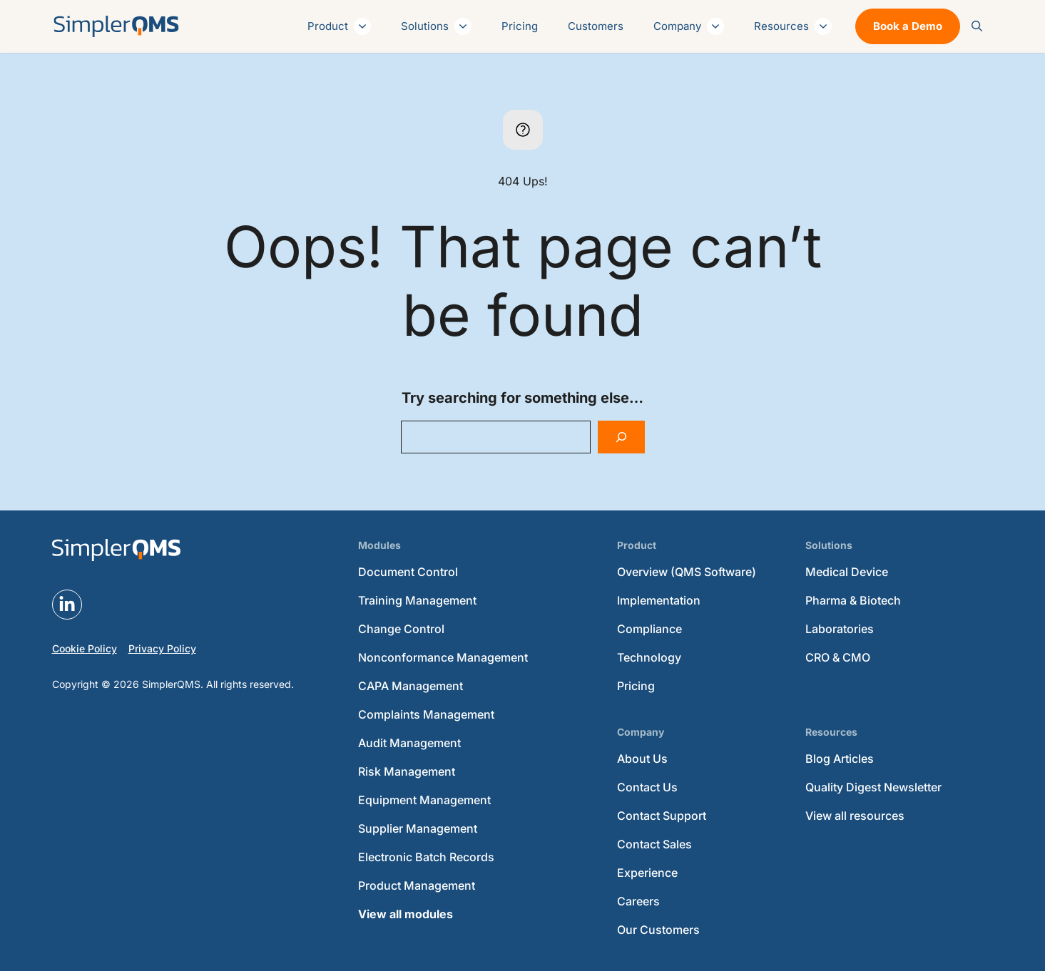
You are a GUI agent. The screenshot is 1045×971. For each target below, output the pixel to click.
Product (339, 26)
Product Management (416, 885)
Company (688, 26)
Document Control (408, 572)
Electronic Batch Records (426, 857)
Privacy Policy (162, 648)
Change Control (401, 629)
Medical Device (846, 572)
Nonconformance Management (443, 657)
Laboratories (839, 629)
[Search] (621, 437)
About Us (642, 758)
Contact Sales (654, 844)
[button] (977, 26)
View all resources (854, 815)
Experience (647, 872)
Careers (638, 901)
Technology (649, 657)
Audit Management (409, 743)
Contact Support (661, 815)
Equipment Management (424, 800)
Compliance (649, 629)
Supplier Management (417, 828)
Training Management (417, 600)
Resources (793, 26)
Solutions (436, 26)
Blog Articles (839, 758)
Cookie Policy (84, 648)
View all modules (405, 914)
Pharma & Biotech (853, 600)
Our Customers (658, 930)
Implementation (658, 600)
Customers (595, 26)
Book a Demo (907, 26)
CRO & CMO (837, 657)
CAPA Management (410, 686)
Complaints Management (426, 714)
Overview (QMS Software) (686, 572)
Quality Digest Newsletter (873, 787)
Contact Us (647, 787)
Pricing (519, 26)
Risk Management (406, 771)
